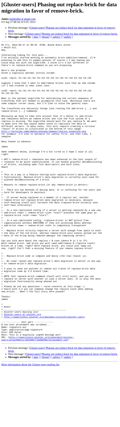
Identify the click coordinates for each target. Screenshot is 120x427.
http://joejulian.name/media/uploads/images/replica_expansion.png (43, 149)
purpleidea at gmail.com (22, 18)
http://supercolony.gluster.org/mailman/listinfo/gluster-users (44, 371)
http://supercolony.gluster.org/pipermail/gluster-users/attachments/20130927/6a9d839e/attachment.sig (37, 398)
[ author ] (68, 36)
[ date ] (36, 36)
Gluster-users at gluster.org (22, 368)
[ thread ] (45, 36)
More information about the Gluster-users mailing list (30, 424)
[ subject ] (56, 36)
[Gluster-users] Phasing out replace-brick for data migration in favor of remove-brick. (71, 33)
